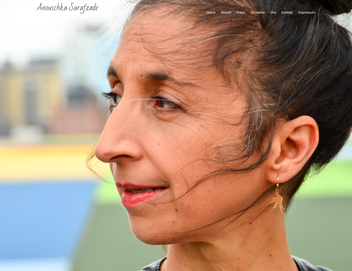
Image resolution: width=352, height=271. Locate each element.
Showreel (257, 12)
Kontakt (287, 12)
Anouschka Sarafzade (67, 7)
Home (211, 12)
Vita (273, 12)
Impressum (306, 12)
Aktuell (226, 12)
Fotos (241, 12)
